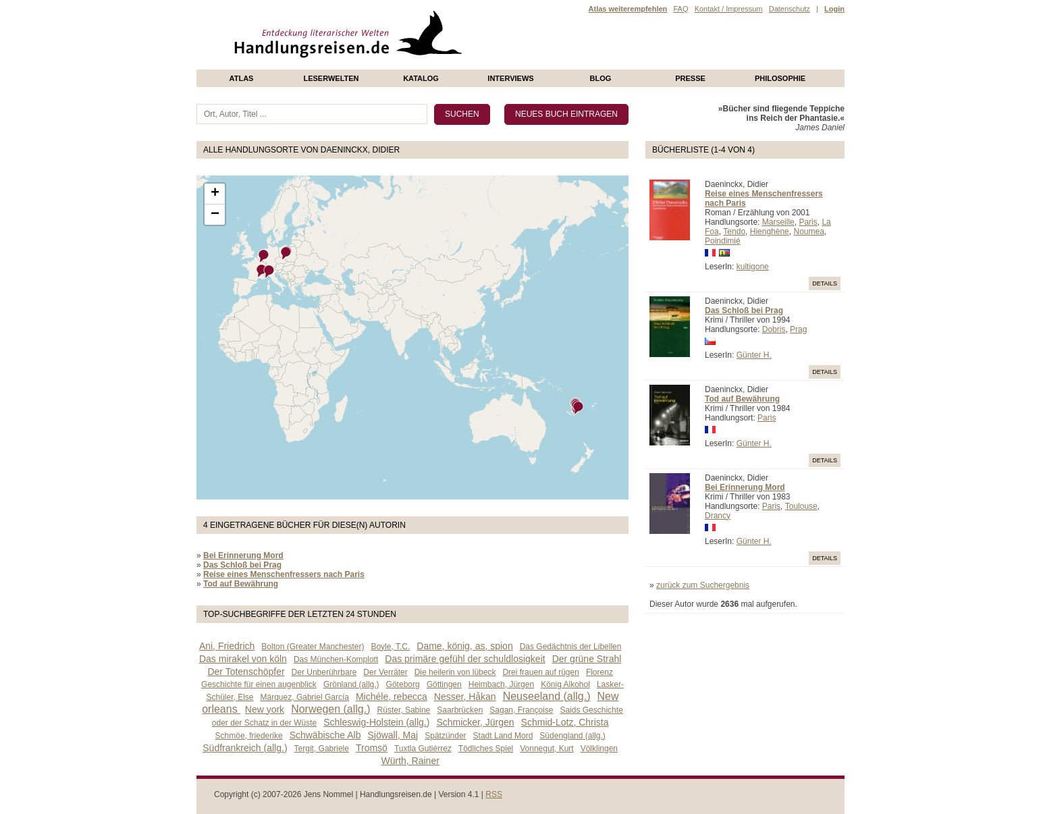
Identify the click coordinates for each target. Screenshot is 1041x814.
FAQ (680, 9)
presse (690, 78)
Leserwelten (330, 78)
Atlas (242, 78)
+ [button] (215, 194)
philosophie (780, 78)
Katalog (421, 78)
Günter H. (754, 355)
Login (834, 9)
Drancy (717, 515)
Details (824, 283)
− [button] (215, 215)
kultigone (753, 266)
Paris (808, 222)
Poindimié (723, 241)
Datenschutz (789, 9)
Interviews (510, 78)
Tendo (734, 231)
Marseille (778, 222)
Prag (798, 329)
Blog (601, 78)
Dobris (774, 329)
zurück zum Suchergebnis (702, 585)
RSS (493, 794)
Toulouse (801, 506)
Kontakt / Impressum (729, 9)
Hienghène (769, 231)
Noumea (808, 231)
